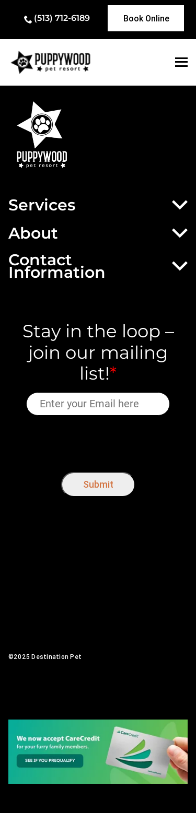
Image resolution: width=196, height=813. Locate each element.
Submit (98, 484)
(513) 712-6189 (62, 18)
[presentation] (98, 441)
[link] (146, 18)
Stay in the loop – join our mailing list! (98, 352)
